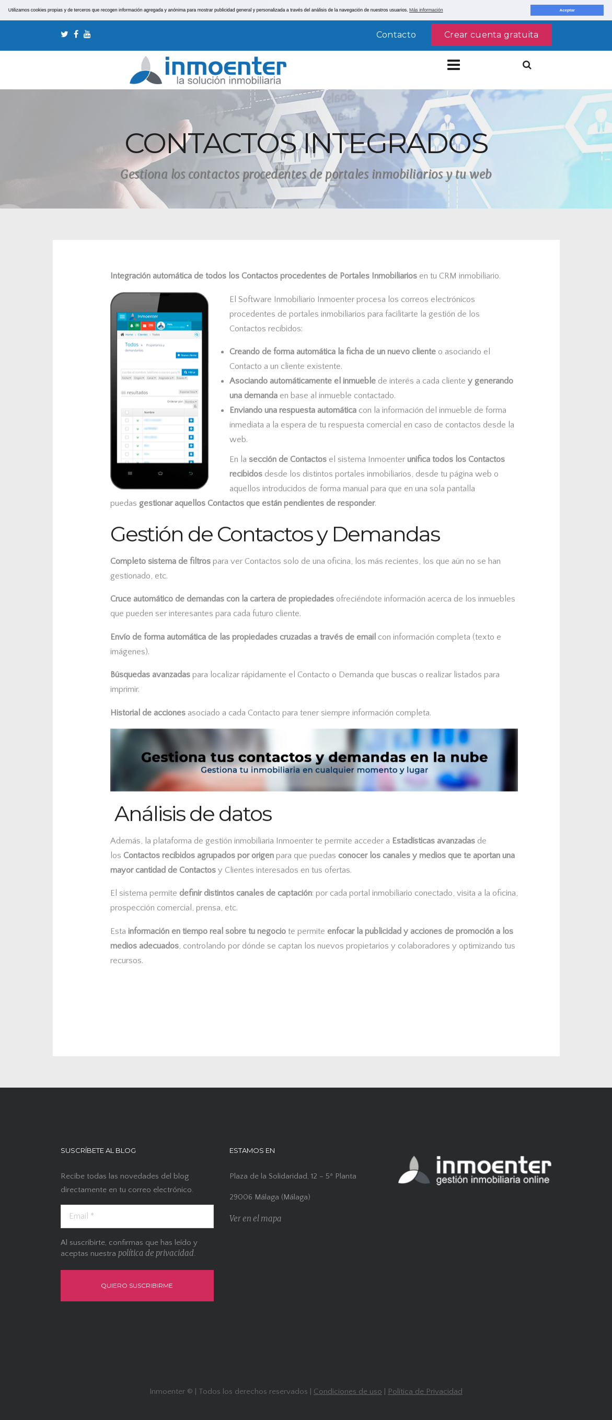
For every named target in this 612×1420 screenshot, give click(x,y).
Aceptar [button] (566, 10)
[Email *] (137, 1216)
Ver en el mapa (255, 1218)
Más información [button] (426, 10)
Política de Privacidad (425, 1391)
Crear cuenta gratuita (491, 34)
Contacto (396, 34)
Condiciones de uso (348, 1391)
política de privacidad (156, 1252)
